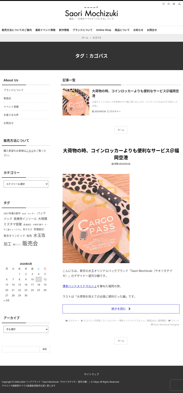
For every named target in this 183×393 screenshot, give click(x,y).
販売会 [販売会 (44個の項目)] (30, 243)
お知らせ (138, 30)
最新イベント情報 (45, 30)
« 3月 (6, 300)
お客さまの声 (11, 114)
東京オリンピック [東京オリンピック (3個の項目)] (14, 235)
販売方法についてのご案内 (17, 30)
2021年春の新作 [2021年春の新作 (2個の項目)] (12, 213)
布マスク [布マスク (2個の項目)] (27, 229)
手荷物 (97, 320)
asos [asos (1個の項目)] (24, 213)
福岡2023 (151, 320)
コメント (175, 320)
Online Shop (103, 30)
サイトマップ (91, 374)
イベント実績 (11, 106)
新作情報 (64, 30)
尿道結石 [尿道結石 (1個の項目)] (27, 224)
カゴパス (87, 320)
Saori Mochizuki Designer (166, 324)
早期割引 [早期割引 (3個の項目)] (39, 229)
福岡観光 (162, 320)
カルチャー (115, 111)
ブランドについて (83, 30)
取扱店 (7, 98)
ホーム (121, 129)
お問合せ (152, 30)
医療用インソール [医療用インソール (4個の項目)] (25, 219)
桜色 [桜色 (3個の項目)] (29, 235)
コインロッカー (109, 320)
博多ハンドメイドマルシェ (80, 286)
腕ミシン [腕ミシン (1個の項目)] (17, 244)
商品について (122, 30)
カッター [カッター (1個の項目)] (32, 213)
